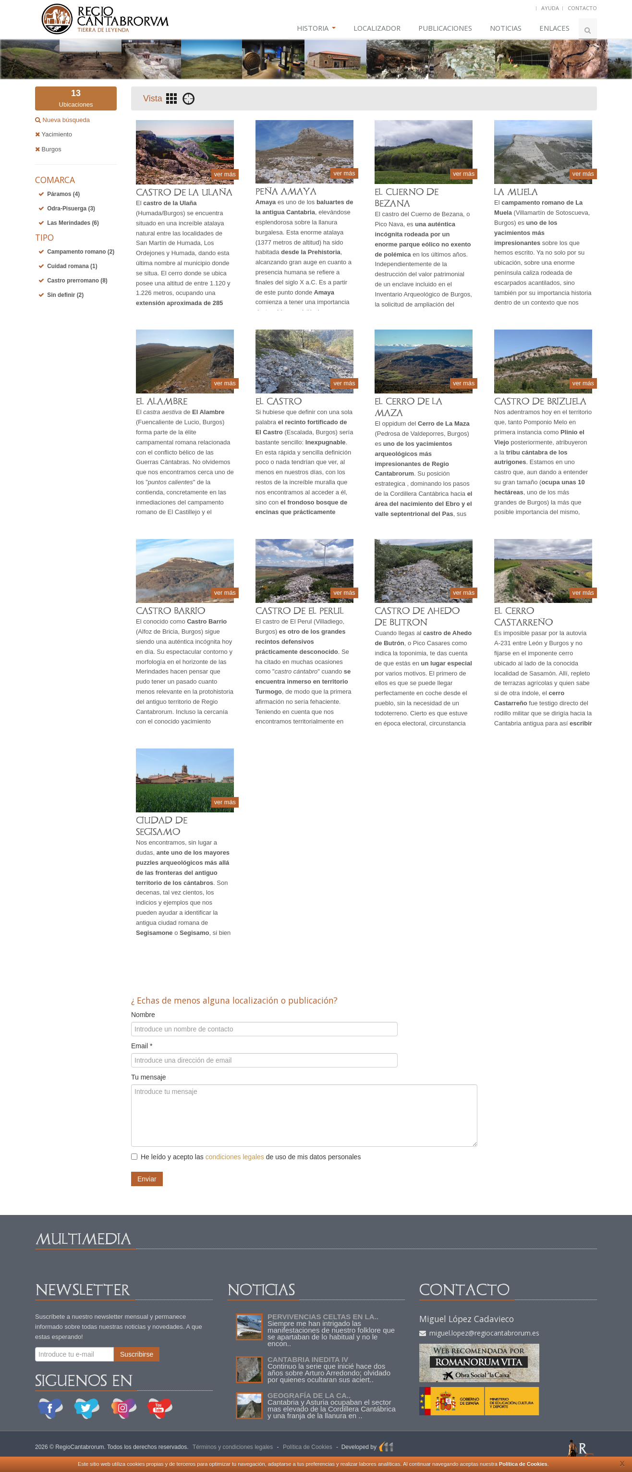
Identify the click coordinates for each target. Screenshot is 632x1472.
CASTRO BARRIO (170, 610)
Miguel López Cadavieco (466, 1319)
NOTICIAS (503, 28)
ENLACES (554, 28)
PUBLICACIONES (439, 28)
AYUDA (550, 8)
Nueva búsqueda (65, 119)
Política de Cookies (523, 1464)
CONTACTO (582, 8)
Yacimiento (53, 134)
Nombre (143, 1014)
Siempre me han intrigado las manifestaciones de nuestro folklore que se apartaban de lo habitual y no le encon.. (331, 1333)
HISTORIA (303, 28)
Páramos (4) (63, 194)
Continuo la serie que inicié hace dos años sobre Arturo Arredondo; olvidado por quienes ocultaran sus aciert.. (328, 1373)
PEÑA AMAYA (285, 191)
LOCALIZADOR (367, 28)
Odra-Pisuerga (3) (71, 208)
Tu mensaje (148, 1077)
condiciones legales (235, 1157)
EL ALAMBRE (161, 401)
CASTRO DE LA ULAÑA (184, 192)
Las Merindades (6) (73, 223)
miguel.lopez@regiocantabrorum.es (479, 1332)
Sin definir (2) (65, 295)
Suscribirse (136, 1354)
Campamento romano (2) (80, 251)
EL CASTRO (278, 401)
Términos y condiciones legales (233, 1447)
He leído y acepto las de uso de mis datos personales (246, 1157)
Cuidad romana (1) (72, 266)
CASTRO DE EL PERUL (299, 610)
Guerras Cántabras (162, 462)
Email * (141, 1046)
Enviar (147, 1179)
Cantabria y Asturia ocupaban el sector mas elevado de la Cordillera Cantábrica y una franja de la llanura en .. (331, 1409)
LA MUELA (516, 191)
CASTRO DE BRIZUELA (540, 401)
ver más (225, 173)
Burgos (48, 149)
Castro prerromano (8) (77, 280)
